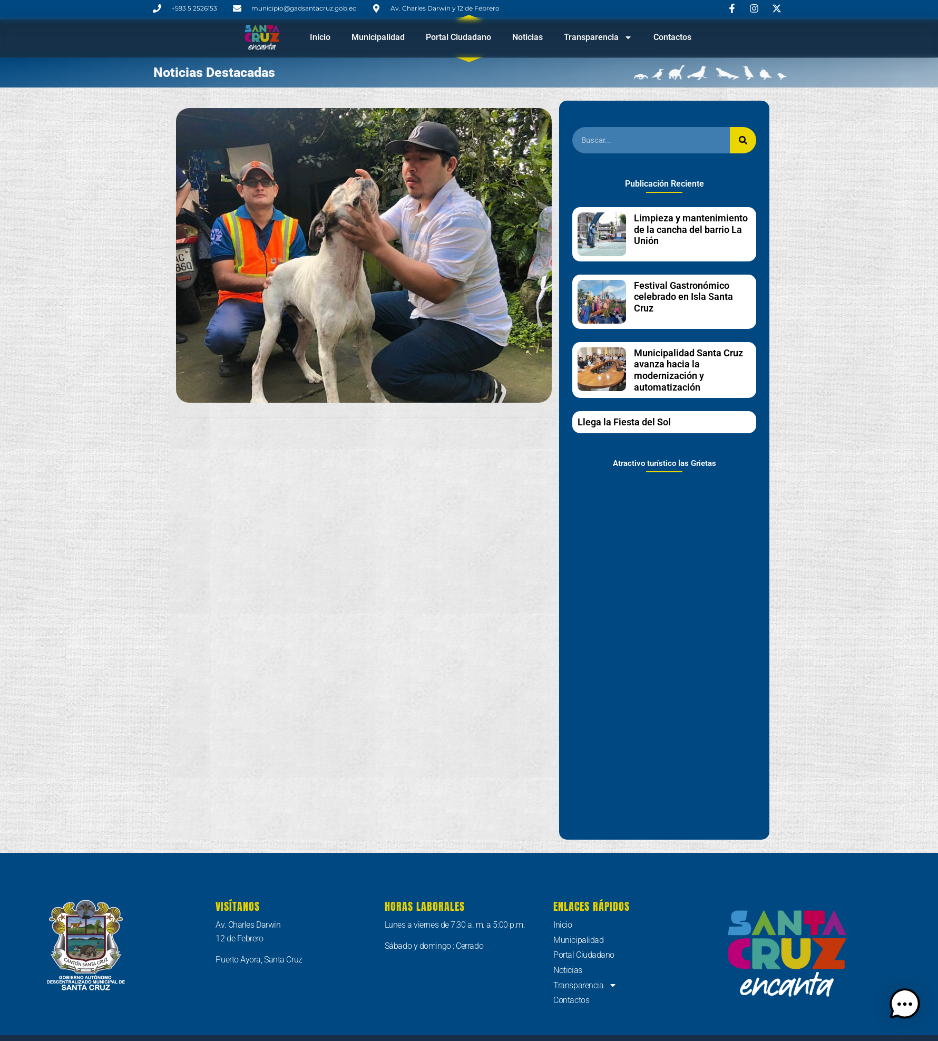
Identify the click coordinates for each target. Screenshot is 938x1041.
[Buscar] (743, 140)
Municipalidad (378, 37)
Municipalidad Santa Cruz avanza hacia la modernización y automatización (688, 370)
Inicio (320, 37)
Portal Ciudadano (458, 37)
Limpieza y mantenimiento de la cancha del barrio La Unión (691, 229)
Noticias (527, 37)
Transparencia (598, 37)
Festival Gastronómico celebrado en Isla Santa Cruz (683, 297)
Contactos (672, 37)
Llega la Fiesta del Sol (624, 421)
